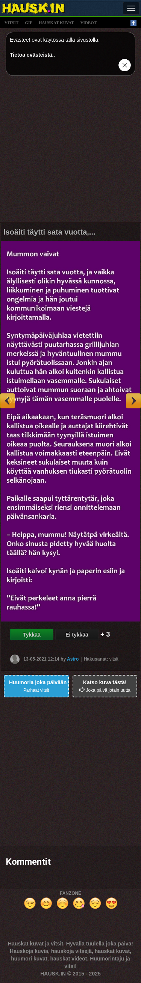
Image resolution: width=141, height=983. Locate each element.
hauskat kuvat (56, 22)
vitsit (11, 22)
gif (28, 22)
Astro (73, 658)
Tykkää (31, 635)
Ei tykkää (76, 635)
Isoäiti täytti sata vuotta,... (49, 232)
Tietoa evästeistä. (31, 55)
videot (88, 22)
